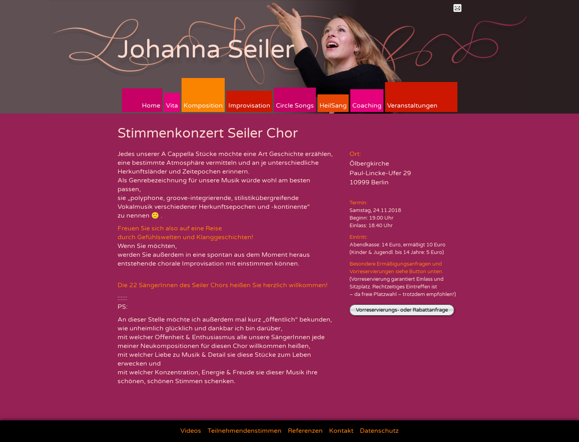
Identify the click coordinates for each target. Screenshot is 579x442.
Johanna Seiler (206, 49)
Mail (457, 8)
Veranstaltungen (412, 106)
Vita (172, 106)
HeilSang (333, 106)
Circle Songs (295, 106)
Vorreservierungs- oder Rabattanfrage (402, 310)
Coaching (366, 106)
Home (151, 106)
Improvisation (249, 106)
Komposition (203, 106)
